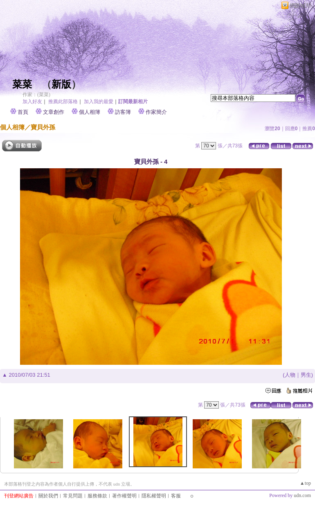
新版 (61, 84)
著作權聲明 (124, 496)
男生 (306, 375)
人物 (290, 375)
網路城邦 (300, 5)
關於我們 (48, 496)
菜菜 (22, 84)
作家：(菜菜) (36, 94)
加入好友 (32, 101)
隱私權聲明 (154, 496)
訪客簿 (123, 112)
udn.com (302, 495)
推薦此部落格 (63, 101)
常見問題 (73, 496)
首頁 (23, 112)
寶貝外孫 (43, 127)
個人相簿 (89, 112)
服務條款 (97, 496)
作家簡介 (156, 112)
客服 (176, 496)
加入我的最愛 (98, 101)
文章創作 (53, 112)
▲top (305, 483)
